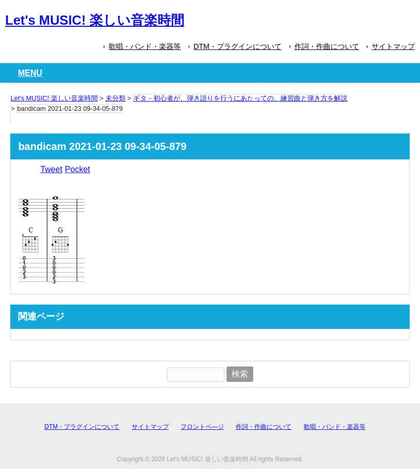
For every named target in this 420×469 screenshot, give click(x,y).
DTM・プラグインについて (238, 46)
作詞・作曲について (326, 46)
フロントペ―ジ (202, 426)
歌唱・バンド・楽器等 (145, 46)
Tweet (51, 169)
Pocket (77, 169)
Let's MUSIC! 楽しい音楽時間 (94, 20)
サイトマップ (393, 46)
